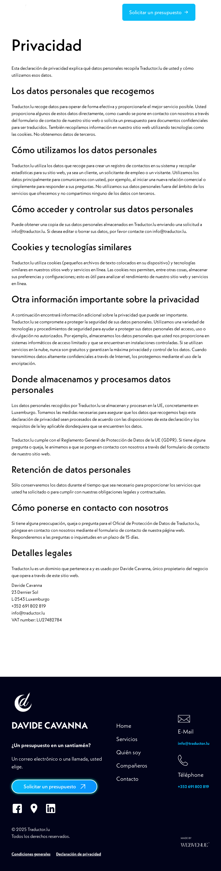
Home (123, 725)
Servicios (127, 738)
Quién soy (128, 752)
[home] (21, 12)
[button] (206, 12)
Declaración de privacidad (78, 854)
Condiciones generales (31, 854)
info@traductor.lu (193, 743)
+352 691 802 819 (193, 786)
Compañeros (131, 765)
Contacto (127, 778)
